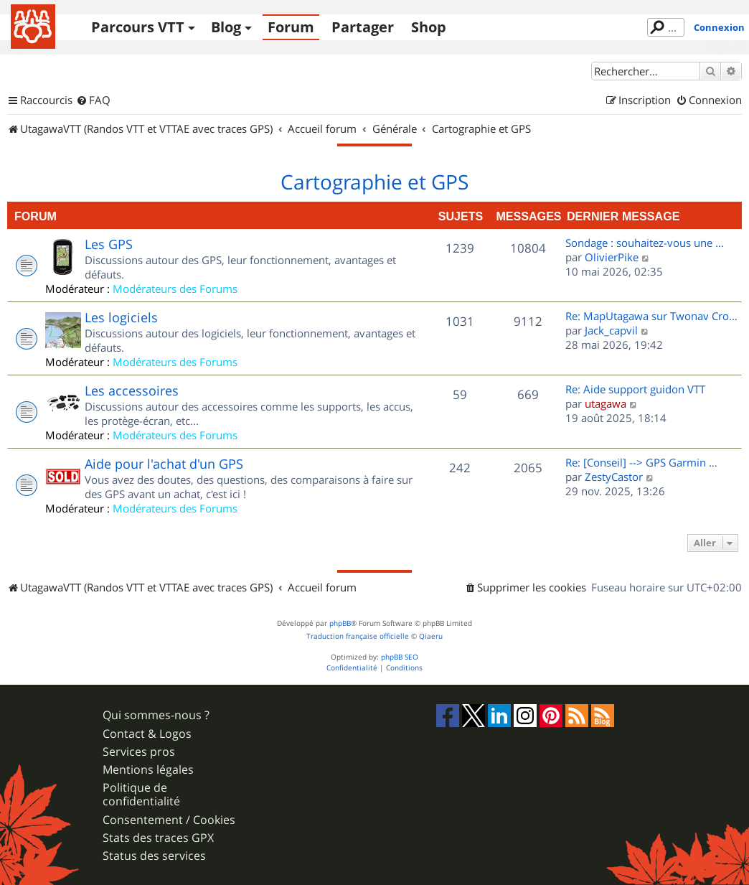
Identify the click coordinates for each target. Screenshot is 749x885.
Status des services (154, 856)
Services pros (139, 752)
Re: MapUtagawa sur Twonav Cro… (651, 316)
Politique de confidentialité (141, 794)
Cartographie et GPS (374, 182)
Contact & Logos (147, 734)
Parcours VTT (137, 27)
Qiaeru (431, 636)
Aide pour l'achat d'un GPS (164, 463)
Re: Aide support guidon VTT (635, 389)
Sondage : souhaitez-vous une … (644, 242)
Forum (291, 27)
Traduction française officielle (357, 636)
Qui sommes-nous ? (156, 715)
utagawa (605, 403)
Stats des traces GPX (158, 838)
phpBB (340, 623)
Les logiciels (121, 317)
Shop (428, 27)
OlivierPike (612, 257)
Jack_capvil (611, 330)
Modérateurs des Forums (175, 288)
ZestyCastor (614, 476)
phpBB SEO (399, 657)
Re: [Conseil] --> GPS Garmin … (641, 462)
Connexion (719, 27)
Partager (362, 27)
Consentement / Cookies (169, 820)
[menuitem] (93, 100)
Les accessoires (132, 390)
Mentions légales (148, 770)
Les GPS (109, 244)
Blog (226, 27)
